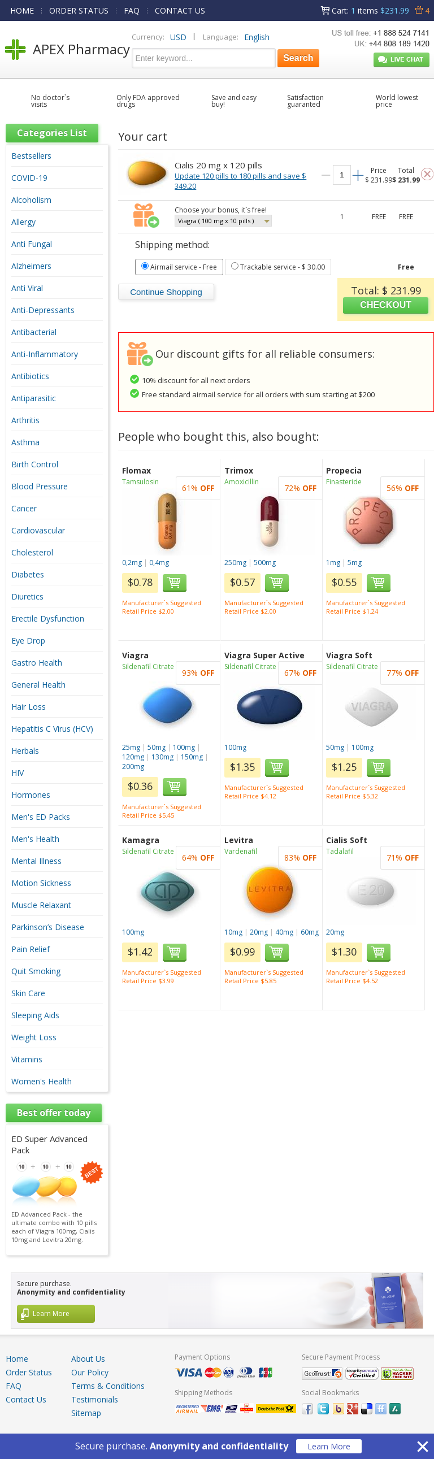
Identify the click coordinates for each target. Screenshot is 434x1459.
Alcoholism (31, 199)
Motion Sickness (41, 883)
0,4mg (159, 562)
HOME (22, 10)
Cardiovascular (38, 530)
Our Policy (89, 1372)
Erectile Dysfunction (47, 618)
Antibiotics (30, 376)
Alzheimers (31, 265)
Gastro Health (36, 662)
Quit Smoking (35, 971)
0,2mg (132, 562)
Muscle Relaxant (41, 905)
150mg (192, 757)
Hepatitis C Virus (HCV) (52, 728)
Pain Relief (30, 949)
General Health (38, 684)
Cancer (24, 508)
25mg (131, 747)
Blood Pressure (39, 486)
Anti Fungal (31, 243)
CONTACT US (180, 10)
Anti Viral (27, 288)
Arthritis (25, 420)
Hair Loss (28, 706)
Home (17, 1358)
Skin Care (28, 993)
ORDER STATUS (78, 10)
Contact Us (26, 1399)
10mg (233, 932)
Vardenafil (240, 851)
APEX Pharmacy (81, 49)
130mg (162, 757)
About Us (88, 1358)
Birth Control (34, 464)
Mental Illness (36, 861)
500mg (265, 562)
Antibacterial (34, 332)
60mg (310, 932)
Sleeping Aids (35, 1015)
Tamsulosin (140, 482)
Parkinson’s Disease (47, 927)
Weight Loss (34, 1037)
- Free (179, 267)
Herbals (25, 750)
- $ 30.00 (278, 267)
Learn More (328, 1446)
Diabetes (27, 574)
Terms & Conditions (108, 1385)
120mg (133, 757)
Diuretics (27, 596)
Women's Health (41, 1081)
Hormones (30, 794)
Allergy (23, 221)
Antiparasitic (33, 398)
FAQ (132, 10)
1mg (333, 562)
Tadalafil (340, 851)
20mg (259, 932)
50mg (156, 747)
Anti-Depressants (43, 310)
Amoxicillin (241, 482)
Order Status (29, 1372)
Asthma (25, 442)
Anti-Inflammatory (44, 354)
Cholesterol (32, 552)
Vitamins (26, 1059)
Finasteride (344, 482)
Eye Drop (28, 640)
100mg (184, 747)
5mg (355, 562)
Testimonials (94, 1399)
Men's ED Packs (40, 816)
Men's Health (35, 838)
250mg (235, 562)
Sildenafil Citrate (148, 666)
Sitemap (86, 1413)
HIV (17, 772)
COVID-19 (29, 177)
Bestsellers (31, 155)
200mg (133, 766)
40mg (284, 932)
